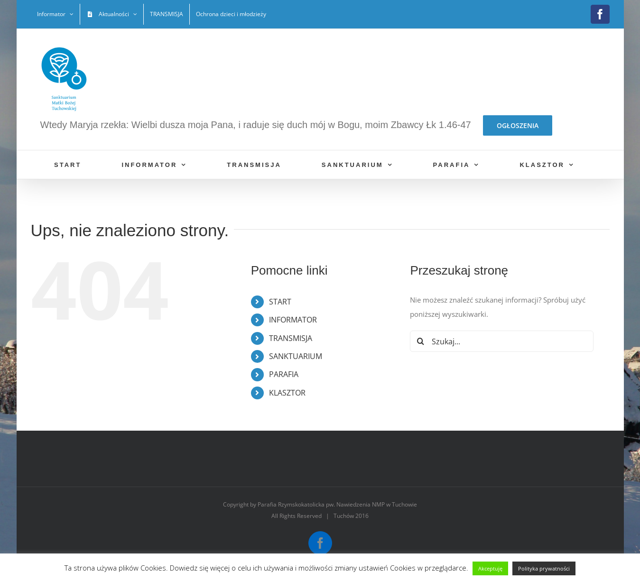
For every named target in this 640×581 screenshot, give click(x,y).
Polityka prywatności (544, 568)
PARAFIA (283, 374)
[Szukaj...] (502, 341)
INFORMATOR (293, 319)
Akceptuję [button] (490, 568)
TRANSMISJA (290, 338)
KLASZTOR (287, 392)
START (280, 301)
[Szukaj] (420, 341)
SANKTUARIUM (295, 356)
